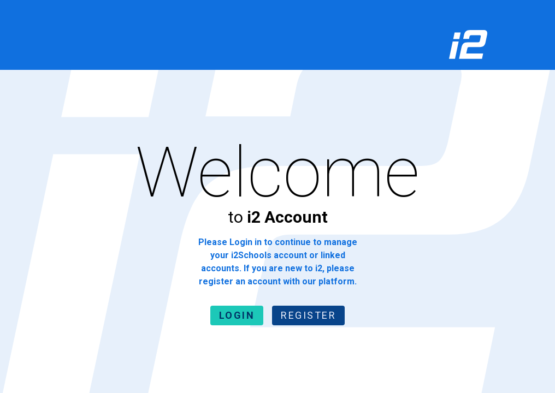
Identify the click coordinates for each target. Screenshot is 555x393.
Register (308, 315)
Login (237, 315)
